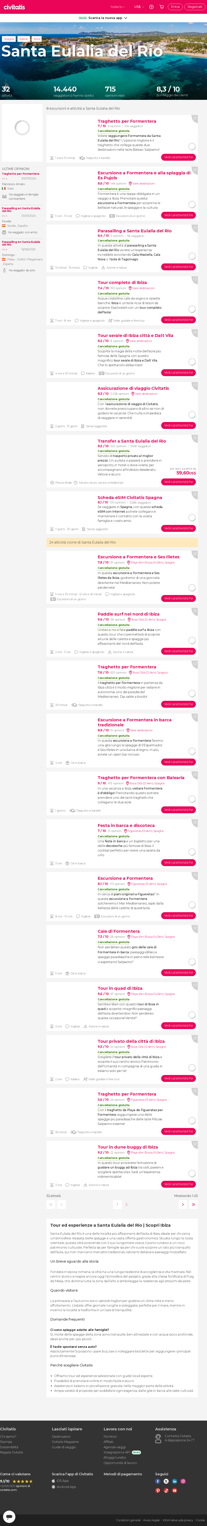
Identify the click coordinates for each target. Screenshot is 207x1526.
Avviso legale (151, 1520)
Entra (175, 7)
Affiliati (108, 1442)
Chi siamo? (8, 1436)
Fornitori (110, 1436)
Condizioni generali (128, 1520)
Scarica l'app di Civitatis (72, 1474)
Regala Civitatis (11, 1452)
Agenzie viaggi (115, 1447)
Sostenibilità (9, 1447)
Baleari (23, 39)
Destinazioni (61, 1436)
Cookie (200, 1520)
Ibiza (37, 39)
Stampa (6, 1442)
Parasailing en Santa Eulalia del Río (21, 209)
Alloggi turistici (115, 1457)
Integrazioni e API (117, 1452)
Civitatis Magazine (65, 1442)
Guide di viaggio (64, 1447)
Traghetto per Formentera (20, 173)
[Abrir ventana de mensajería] (9, 1517)
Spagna (9, 39)
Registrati (195, 7)
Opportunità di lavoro (120, 1463)
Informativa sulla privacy (178, 1520)
